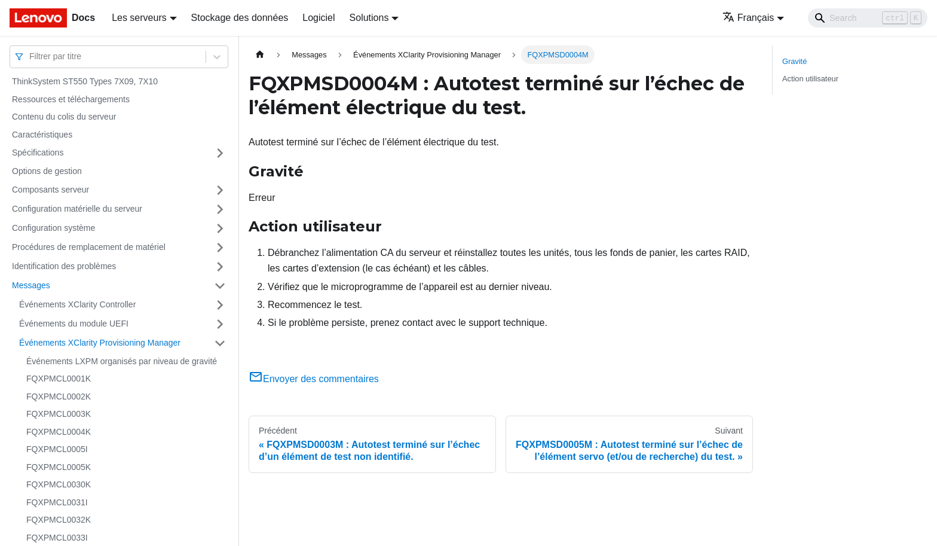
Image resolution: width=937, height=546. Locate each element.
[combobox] (30, 56)
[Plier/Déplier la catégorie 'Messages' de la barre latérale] (220, 285)
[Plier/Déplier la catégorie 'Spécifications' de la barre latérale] (220, 153)
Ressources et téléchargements (71, 99)
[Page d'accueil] (260, 54)
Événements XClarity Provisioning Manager (99, 342)
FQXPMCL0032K (58, 519)
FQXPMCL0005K (58, 467)
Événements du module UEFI (73, 323)
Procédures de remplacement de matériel (89, 247)
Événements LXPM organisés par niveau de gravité (121, 361)
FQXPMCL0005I (57, 449)
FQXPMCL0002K (58, 396)
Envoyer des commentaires (314, 379)
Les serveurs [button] (139, 18)
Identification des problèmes (64, 266)
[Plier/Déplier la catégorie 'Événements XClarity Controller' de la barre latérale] (220, 305)
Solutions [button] (369, 18)
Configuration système (53, 228)
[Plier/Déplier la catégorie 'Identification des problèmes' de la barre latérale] (220, 266)
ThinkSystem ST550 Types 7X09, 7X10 (85, 81)
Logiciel (318, 18)
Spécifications (37, 152)
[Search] (867, 18)
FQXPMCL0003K (58, 414)
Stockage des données (240, 18)
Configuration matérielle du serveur (77, 208)
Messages (31, 285)
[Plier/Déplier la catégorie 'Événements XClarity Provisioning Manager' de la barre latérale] (220, 343)
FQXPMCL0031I (57, 502)
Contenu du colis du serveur (64, 116)
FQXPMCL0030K (58, 484)
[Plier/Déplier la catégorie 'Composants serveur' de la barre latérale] (220, 190)
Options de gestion (47, 171)
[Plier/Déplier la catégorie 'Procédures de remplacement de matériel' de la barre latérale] (220, 247)
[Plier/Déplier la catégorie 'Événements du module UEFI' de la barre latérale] (220, 324)
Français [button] (748, 18)
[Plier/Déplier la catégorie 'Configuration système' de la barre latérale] (220, 228)
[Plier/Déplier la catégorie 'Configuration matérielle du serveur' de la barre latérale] (220, 209)
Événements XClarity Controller (77, 304)
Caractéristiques (42, 134)
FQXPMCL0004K (58, 432)
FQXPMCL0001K (58, 378)
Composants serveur (50, 189)
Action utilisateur (810, 78)
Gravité (794, 61)
